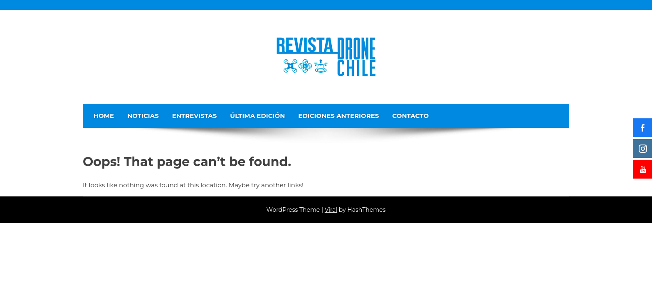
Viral (331, 209)
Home (104, 116)
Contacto (410, 116)
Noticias (143, 116)
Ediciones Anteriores (338, 116)
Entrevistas (194, 116)
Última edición (257, 116)
